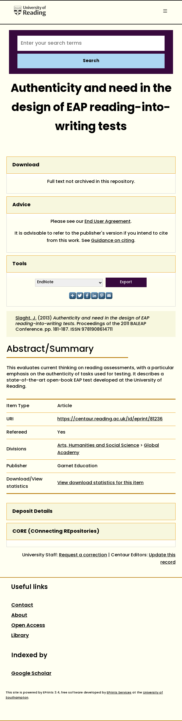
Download (25, 165)
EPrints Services (119, 692)
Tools (19, 264)
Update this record (162, 559)
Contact (22, 605)
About (19, 615)
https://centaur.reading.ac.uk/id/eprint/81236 (110, 419)
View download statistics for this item (100, 483)
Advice (21, 205)
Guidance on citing (112, 240)
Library (20, 635)
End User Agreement (108, 221)
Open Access (28, 625)
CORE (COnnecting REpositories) (55, 531)
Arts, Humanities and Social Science (98, 445)
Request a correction (83, 555)
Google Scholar (31, 673)
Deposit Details (32, 511)
